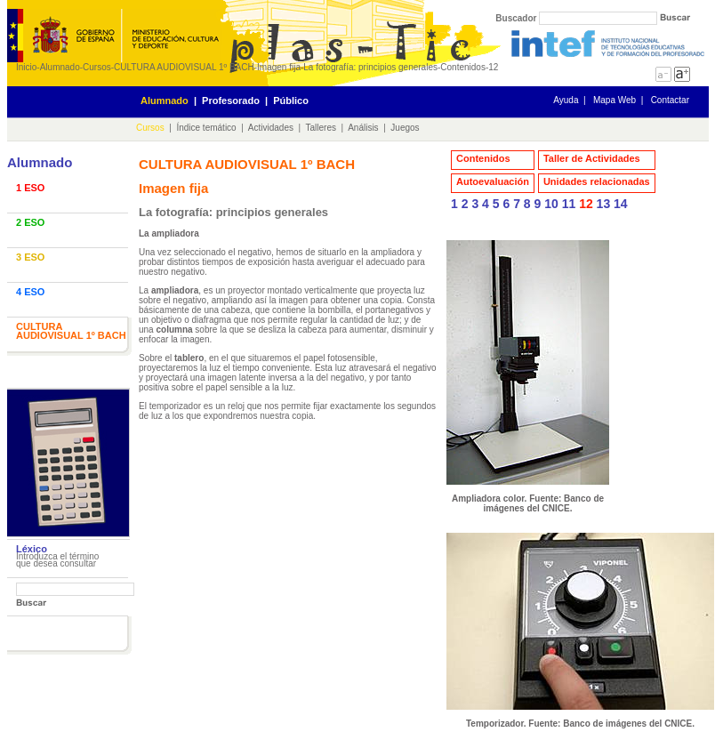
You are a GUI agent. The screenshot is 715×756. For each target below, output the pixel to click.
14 (621, 204)
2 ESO (30, 222)
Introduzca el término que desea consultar (57, 559)
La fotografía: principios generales (370, 67)
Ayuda (565, 100)
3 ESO (30, 257)
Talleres (321, 128)
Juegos (404, 128)
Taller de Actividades (591, 158)
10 (551, 204)
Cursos (97, 67)
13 (604, 204)
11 (569, 204)
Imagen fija (279, 67)
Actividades (270, 128)
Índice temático (206, 128)
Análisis (363, 128)
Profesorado (231, 100)
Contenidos (463, 67)
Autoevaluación (492, 181)
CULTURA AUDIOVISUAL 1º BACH (184, 67)
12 (493, 67)
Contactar (670, 100)
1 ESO (30, 187)
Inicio (26, 67)
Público (291, 100)
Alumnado (60, 67)
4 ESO (30, 291)
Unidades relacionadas (596, 181)
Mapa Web (614, 100)
